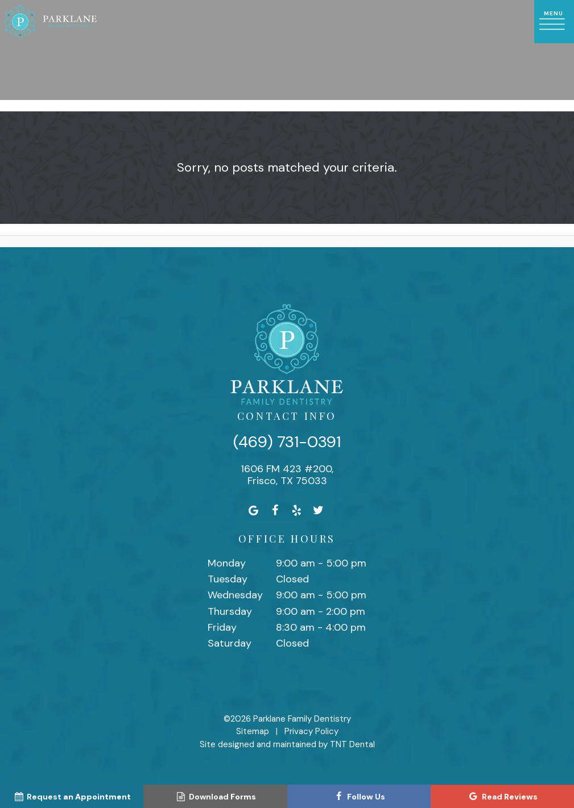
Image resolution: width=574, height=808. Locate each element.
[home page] (51, 21)
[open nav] (554, 21)
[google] (253, 510)
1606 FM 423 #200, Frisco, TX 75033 (287, 475)
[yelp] (296, 510)
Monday (227, 563)
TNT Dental (352, 744)
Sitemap (252, 731)
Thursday (230, 611)
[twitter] (318, 510)
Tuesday (227, 579)
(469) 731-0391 (287, 442)
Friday (222, 627)
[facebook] (275, 510)
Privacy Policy (311, 731)
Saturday (229, 643)
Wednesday (235, 595)
